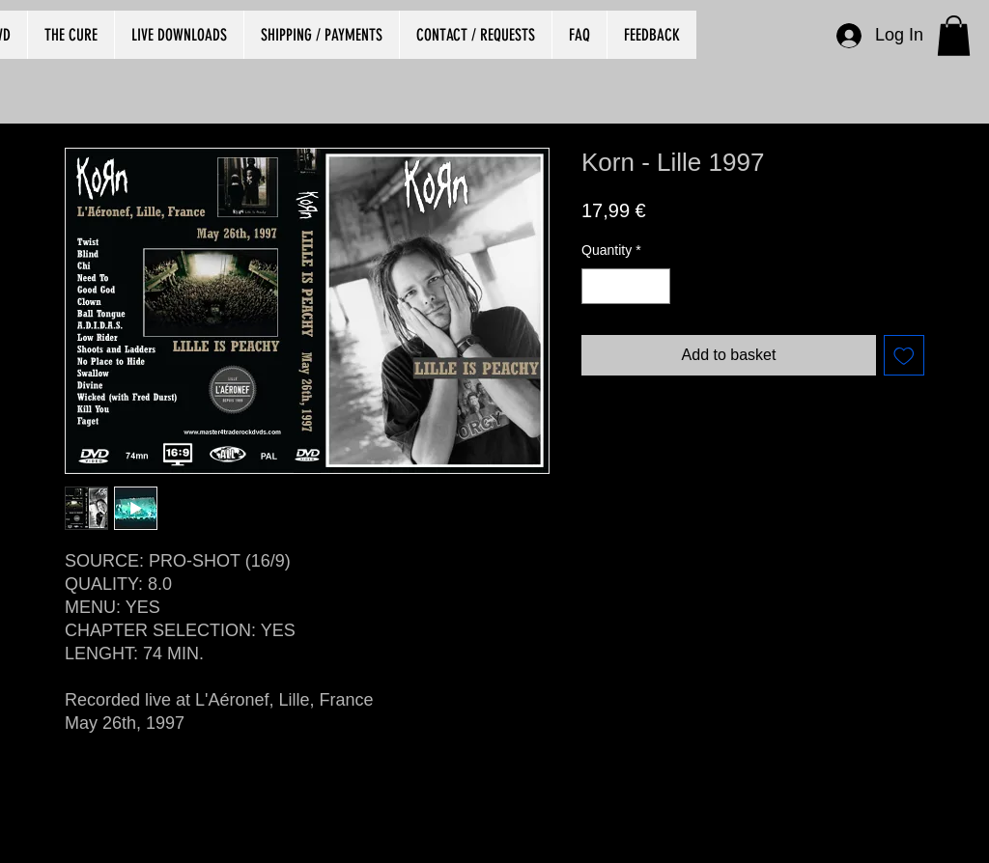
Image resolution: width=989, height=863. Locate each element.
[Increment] (655, 286)
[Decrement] (596, 286)
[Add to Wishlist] (904, 355)
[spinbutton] (625, 286)
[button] (954, 35)
